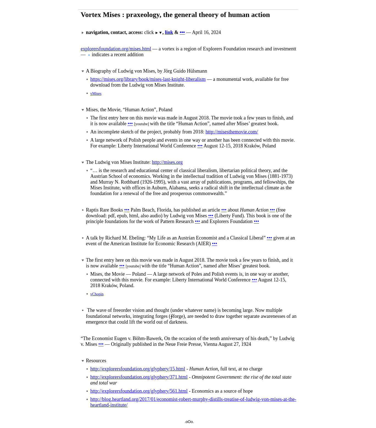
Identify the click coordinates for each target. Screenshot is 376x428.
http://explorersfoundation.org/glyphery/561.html (139, 391)
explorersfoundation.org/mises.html (116, 49)
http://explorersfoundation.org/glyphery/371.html (139, 377)
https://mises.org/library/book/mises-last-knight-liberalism (148, 79)
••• (182, 32)
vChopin (96, 294)
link (169, 32)
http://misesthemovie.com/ (232, 132)
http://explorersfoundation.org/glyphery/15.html (137, 369)
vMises (95, 94)
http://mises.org (167, 162)
